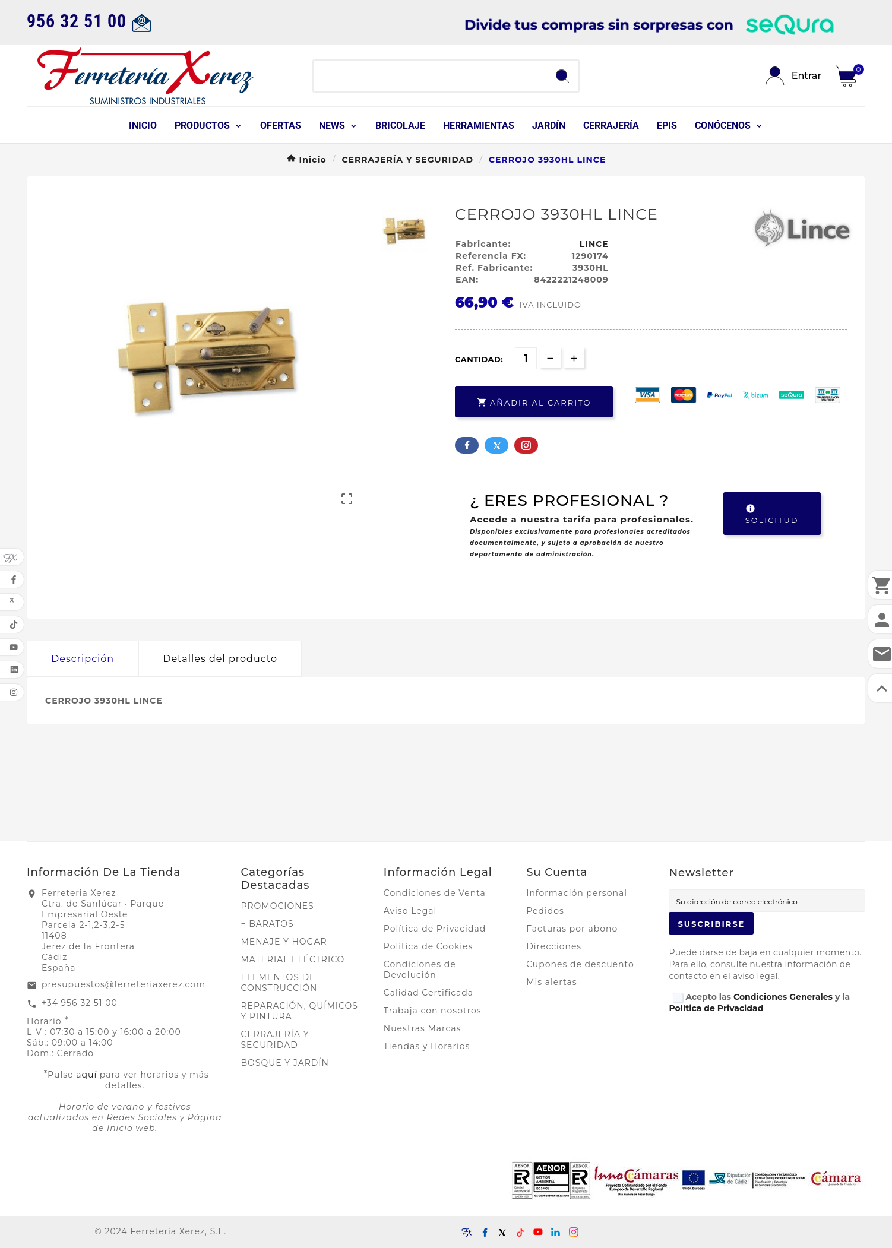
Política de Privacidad (435, 928)
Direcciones (553, 946)
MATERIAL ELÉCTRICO (293, 959)
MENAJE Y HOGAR (284, 941)
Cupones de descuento (580, 964)
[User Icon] (793, 75)
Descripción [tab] (82, 658)
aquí (86, 1074)
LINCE (594, 244)
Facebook (467, 445)
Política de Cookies (428, 946)
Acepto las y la (759, 1002)
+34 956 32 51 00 (80, 1002)
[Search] (562, 76)
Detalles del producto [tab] (220, 658)
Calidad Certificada (428, 992)
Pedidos (545, 910)
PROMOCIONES (277, 906)
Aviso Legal (410, 910)
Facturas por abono (572, 928)
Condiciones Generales (783, 997)
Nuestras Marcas (422, 1028)
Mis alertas (551, 982)
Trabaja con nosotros (433, 1010)
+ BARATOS (267, 923)
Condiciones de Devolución (420, 969)
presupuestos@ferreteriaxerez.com (123, 984)
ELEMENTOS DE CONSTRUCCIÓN (279, 982)
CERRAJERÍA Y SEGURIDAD (275, 1039)
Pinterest (526, 445)
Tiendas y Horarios (427, 1046)
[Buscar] (430, 76)
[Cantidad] (526, 358)
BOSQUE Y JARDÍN (285, 1062)
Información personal (576, 893)
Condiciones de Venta (435, 893)
